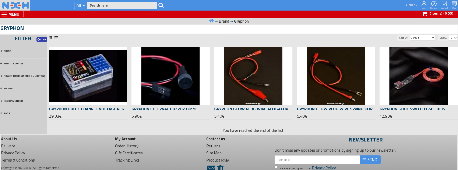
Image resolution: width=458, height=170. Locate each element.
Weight (9, 88)
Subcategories (13, 63)
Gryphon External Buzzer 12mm (163, 109)
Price (7, 51)
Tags (7, 113)
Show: (443, 38)
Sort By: (403, 38)
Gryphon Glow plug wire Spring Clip (335, 109)
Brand (224, 21)
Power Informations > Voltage (24, 76)
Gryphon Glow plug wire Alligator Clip (253, 109)
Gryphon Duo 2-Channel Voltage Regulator (88, 109)
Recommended (13, 101)
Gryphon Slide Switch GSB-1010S (412, 109)
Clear (43, 39)
